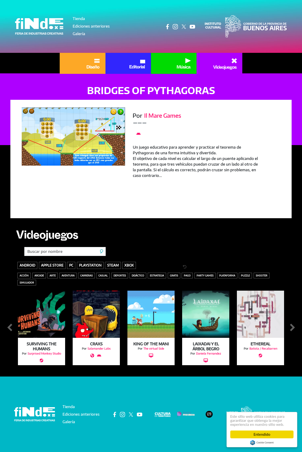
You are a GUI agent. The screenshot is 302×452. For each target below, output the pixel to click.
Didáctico (138, 275)
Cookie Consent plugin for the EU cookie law (262, 442)
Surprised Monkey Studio (44, 353)
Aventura (68, 275)
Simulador (27, 282)
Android (27, 265)
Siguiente (292, 328)
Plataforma (227, 275)
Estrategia (157, 275)
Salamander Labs (99, 348)
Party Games (205, 275)
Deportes (119, 275)
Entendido (262, 434)
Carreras (86, 275)
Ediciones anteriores (91, 26)
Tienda (79, 18)
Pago (187, 275)
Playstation (90, 265)
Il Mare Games (162, 115)
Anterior (10, 328)
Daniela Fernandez (208, 353)
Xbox (129, 265)
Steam (113, 265)
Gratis (174, 275)
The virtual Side (153, 348)
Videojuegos (47, 237)
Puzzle (245, 275)
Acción (24, 275)
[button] (73, 136)
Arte (53, 275)
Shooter (261, 275)
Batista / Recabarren (263, 348)
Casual (103, 275)
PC (71, 265)
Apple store (52, 265)
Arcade (39, 275)
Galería (79, 33)
